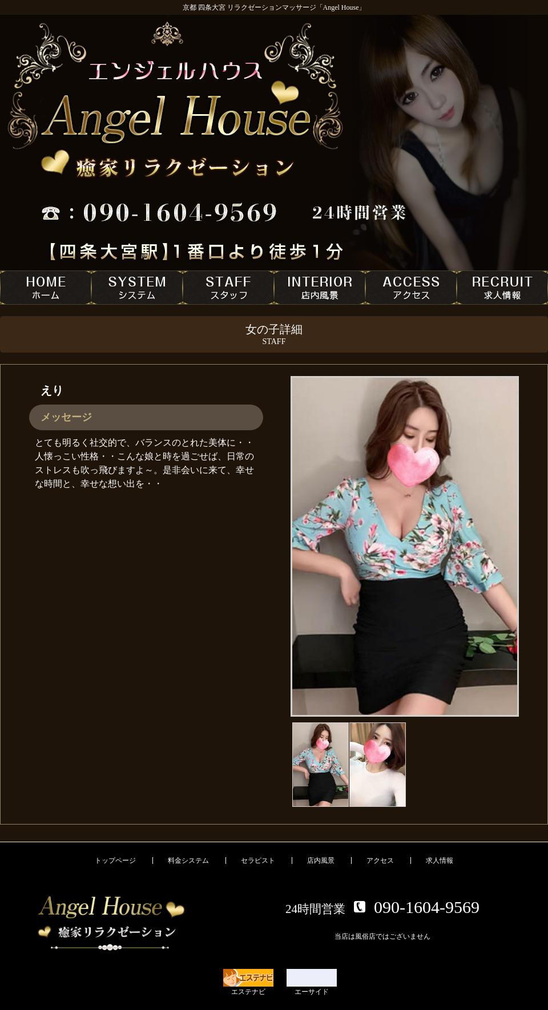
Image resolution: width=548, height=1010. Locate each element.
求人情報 (439, 860)
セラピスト (258, 860)
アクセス (380, 860)
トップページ (115, 860)
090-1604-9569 (427, 907)
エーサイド (312, 982)
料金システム (188, 860)
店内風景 (321, 860)
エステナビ (248, 982)
